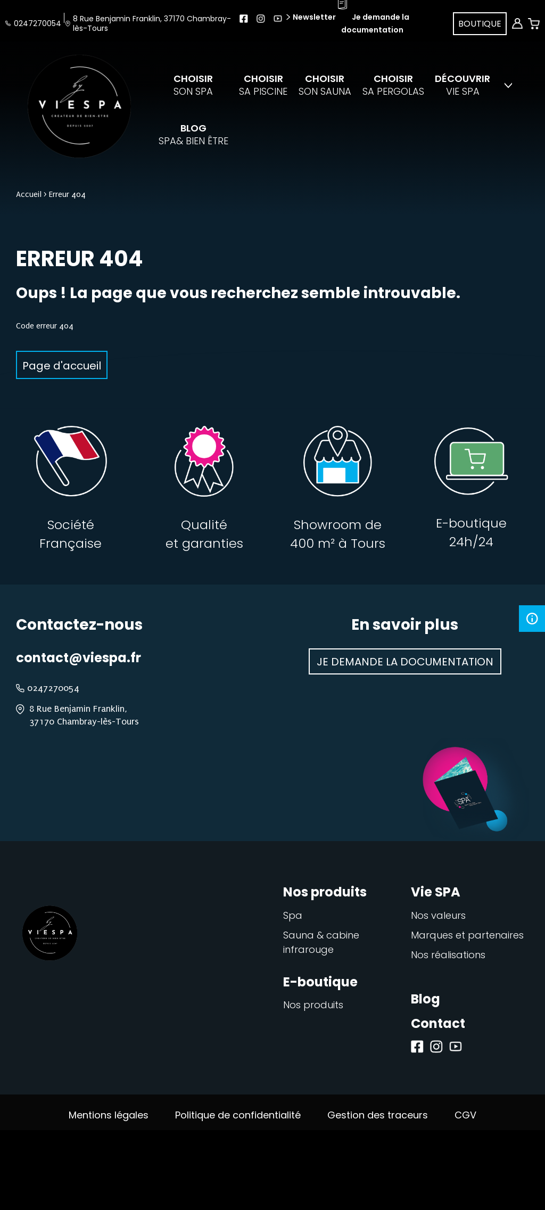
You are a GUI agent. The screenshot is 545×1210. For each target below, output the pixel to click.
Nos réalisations (448, 954)
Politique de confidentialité (238, 1115)
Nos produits (313, 1004)
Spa (292, 915)
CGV (465, 1115)
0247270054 (37, 23)
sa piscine (263, 85)
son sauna (325, 85)
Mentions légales (108, 1115)
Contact (438, 1023)
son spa (193, 85)
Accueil (29, 194)
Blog (425, 999)
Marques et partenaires (467, 935)
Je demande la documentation (405, 661)
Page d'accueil (61, 365)
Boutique (479, 24)
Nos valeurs (438, 915)
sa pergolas (393, 85)
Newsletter (313, 17)
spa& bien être (193, 134)
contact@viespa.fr (78, 657)
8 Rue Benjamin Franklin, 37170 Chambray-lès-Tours (152, 23)
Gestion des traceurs (377, 1115)
